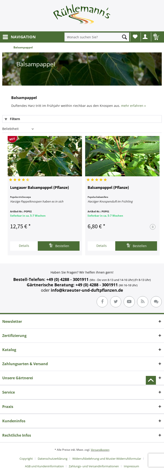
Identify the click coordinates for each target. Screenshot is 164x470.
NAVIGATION (19, 36)
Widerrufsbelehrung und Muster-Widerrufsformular (106, 459)
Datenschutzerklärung (52, 459)
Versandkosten (100, 450)
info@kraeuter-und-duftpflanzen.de (87, 290)
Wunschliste (135, 36)
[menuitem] (19, 36)
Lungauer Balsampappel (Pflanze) (39, 187)
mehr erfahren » (133, 105)
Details (24, 246)
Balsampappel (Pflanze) (108, 187)
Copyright (26, 459)
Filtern (12, 119)
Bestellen (59, 245)
